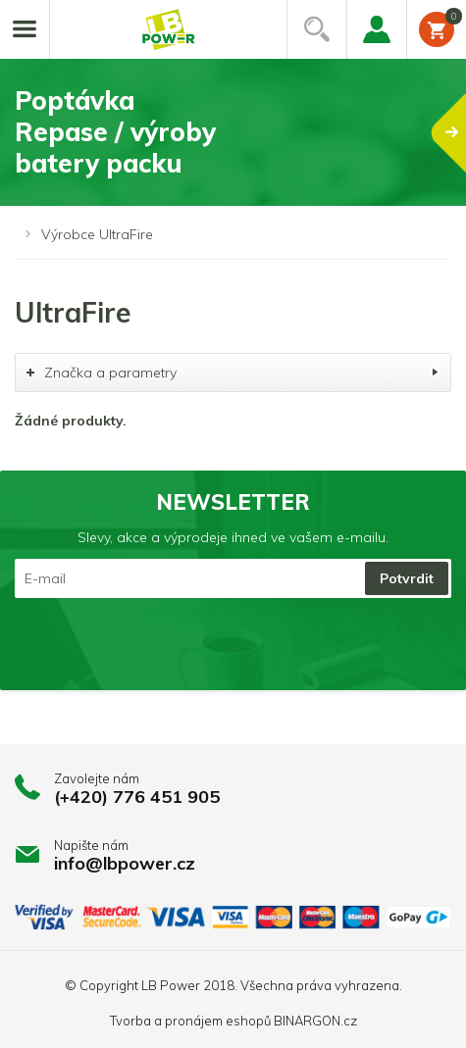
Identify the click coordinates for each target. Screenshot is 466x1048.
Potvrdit (407, 578)
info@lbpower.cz (124, 863)
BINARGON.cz (315, 1020)
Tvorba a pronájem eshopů (190, 1020)
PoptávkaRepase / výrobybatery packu (240, 131)
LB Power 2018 (187, 985)
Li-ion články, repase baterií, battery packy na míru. (168, 30)
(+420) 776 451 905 (137, 796)
